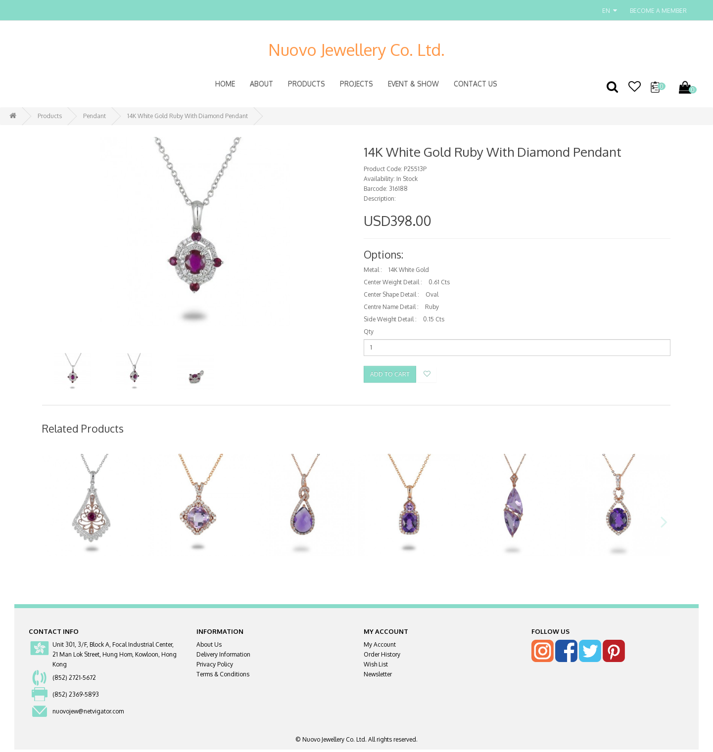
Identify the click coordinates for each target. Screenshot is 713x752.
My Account (380, 647)
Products (306, 84)
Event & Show (413, 84)
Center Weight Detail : (393, 282)
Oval (432, 294)
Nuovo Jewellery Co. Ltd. (356, 49)
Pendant (94, 116)
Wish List (376, 666)
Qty (369, 331)
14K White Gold (408, 269)
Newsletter (378, 676)
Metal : (373, 269)
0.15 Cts (433, 319)
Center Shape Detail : (391, 294)
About (261, 84)
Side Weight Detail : (390, 319)
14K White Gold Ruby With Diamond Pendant (187, 116)
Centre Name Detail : (391, 306)
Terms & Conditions (222, 676)
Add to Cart (390, 374)
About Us (209, 647)
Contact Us (475, 84)
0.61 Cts (439, 282)
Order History (382, 657)
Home (225, 84)
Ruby (432, 306)
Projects (356, 84)
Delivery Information (223, 657)
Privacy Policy (214, 666)
